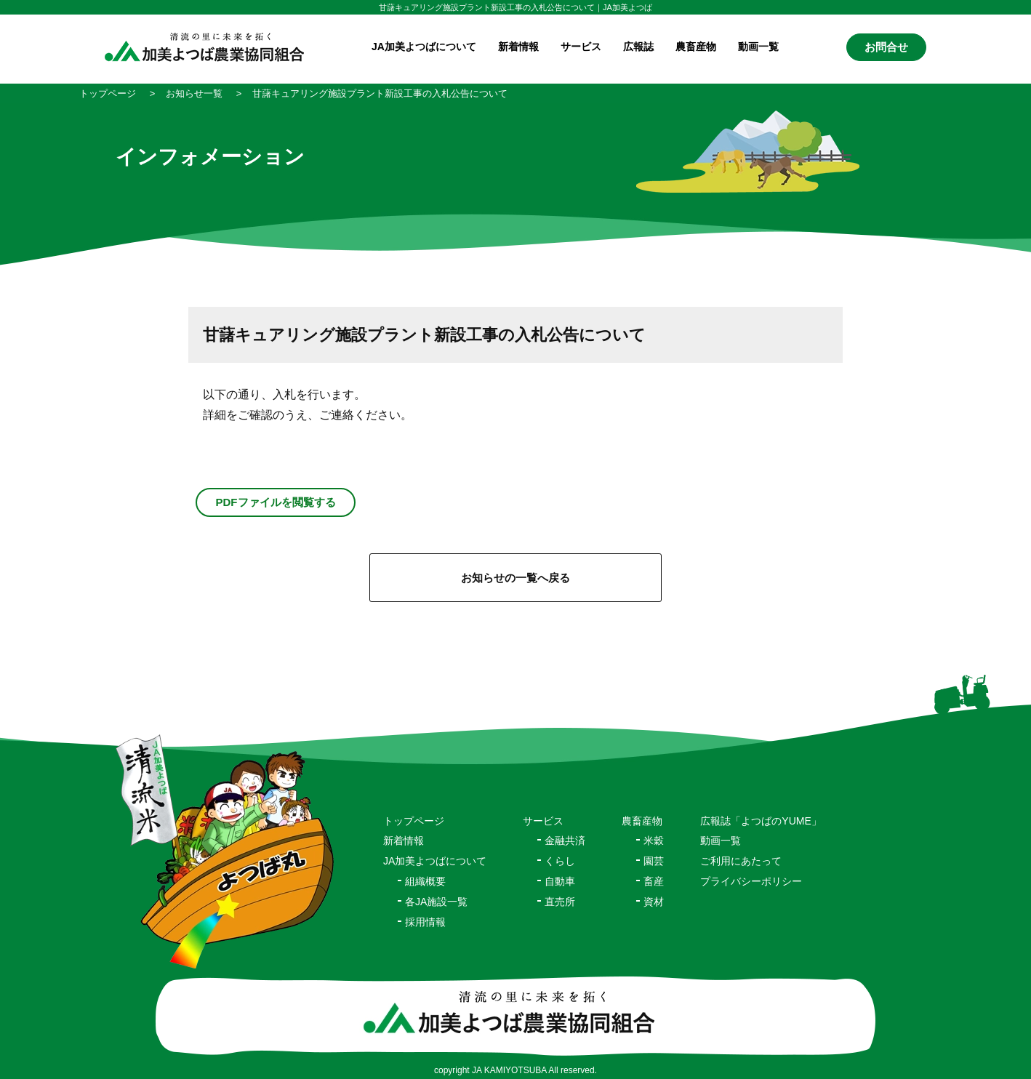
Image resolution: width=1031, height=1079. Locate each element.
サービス (543, 821)
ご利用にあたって (741, 861)
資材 (653, 901)
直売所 (560, 901)
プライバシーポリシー (751, 881)
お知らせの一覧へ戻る (515, 577)
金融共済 (565, 840)
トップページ (413, 821)
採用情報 (425, 922)
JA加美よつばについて (434, 861)
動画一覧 (758, 46)
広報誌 (638, 46)
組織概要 (425, 881)
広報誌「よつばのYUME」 (760, 821)
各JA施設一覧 (436, 901)
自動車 (560, 881)
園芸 (653, 861)
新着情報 (518, 46)
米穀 (653, 840)
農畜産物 (695, 46)
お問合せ (886, 47)
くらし (560, 861)
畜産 (653, 881)
